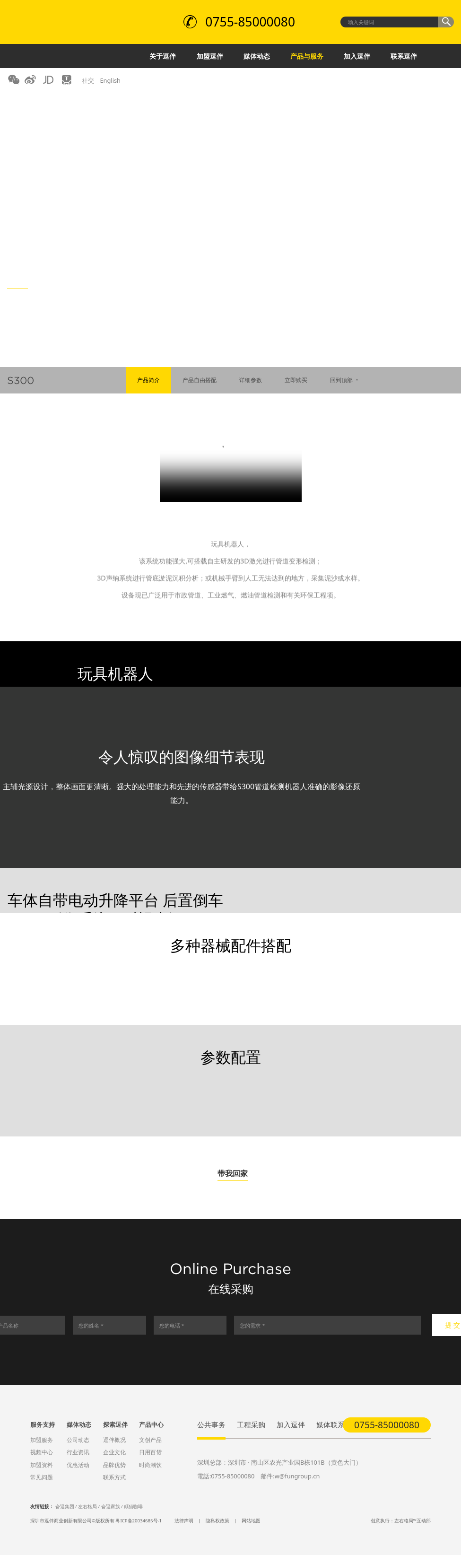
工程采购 (251, 1424)
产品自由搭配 (200, 380)
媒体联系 (330, 1424)
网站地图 (251, 1521)
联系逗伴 (404, 56)
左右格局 (87, 1506)
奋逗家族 (110, 1506)
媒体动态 (257, 56)
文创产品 (150, 1440)
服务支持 (42, 1424)
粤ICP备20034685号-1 (138, 1521)
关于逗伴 (162, 56)
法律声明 (183, 1521)
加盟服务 (41, 1440)
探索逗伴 (115, 1424)
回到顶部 (345, 380)
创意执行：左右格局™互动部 (401, 1521)
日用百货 (150, 1452)
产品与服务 (306, 56)
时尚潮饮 (150, 1465)
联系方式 (114, 1477)
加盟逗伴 (210, 56)
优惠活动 (78, 1465)
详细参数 (250, 380)
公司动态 (78, 1440)
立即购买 (296, 380)
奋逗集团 (64, 1506)
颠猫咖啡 (133, 1506)
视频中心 (41, 1452)
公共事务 (211, 1424)
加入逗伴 (357, 56)
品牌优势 (114, 1465)
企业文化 (114, 1452)
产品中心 (151, 1424)
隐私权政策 (217, 1521)
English (110, 80)
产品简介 (148, 380)
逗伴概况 (114, 1440)
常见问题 (41, 1477)
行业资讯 (78, 1452)
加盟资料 (41, 1465)
